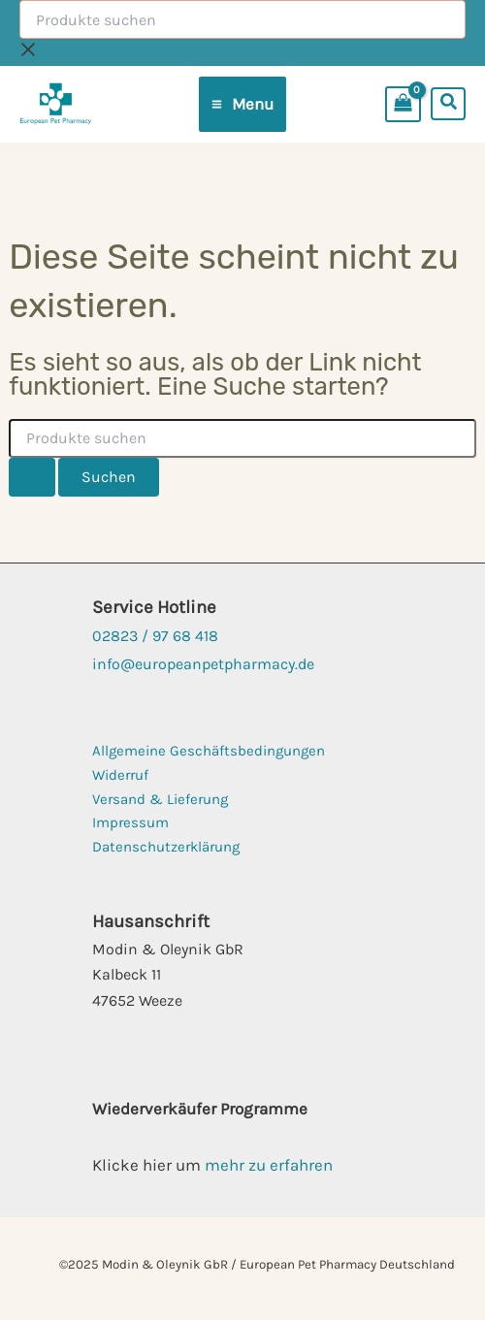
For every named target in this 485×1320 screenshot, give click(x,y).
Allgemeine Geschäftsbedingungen (208, 750)
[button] (448, 103)
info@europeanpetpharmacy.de (203, 664)
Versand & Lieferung (160, 799)
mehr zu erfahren (269, 1165)
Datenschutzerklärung (166, 846)
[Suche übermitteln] (32, 477)
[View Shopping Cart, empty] (408, 104)
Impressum (130, 822)
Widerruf (120, 775)
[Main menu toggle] (242, 104)
